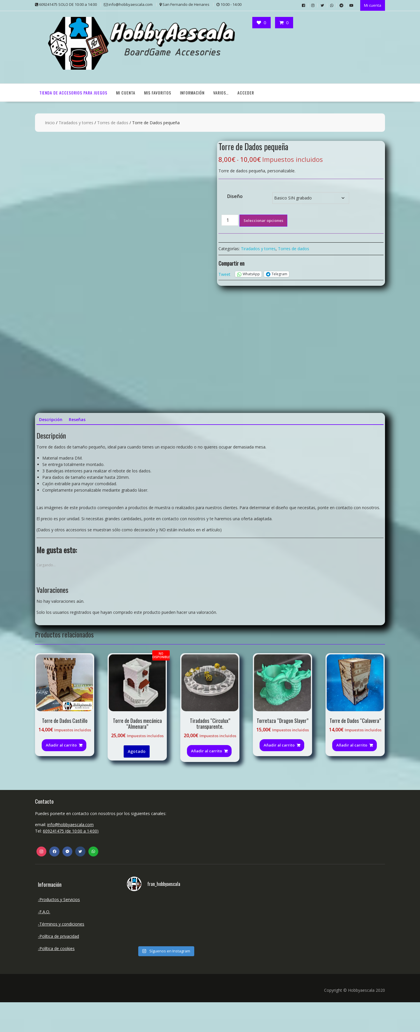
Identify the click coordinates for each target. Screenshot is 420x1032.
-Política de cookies (56, 978)
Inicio (50, 122)
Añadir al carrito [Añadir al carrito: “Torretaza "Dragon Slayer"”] (279, 774)
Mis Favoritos (157, 92)
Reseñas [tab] (77, 449)
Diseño (235, 195)
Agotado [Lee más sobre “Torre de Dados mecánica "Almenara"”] (137, 781)
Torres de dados (112, 122)
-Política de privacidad (58, 966)
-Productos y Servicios (59, 929)
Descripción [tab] (50, 449)
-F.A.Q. (44, 941)
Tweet (224, 273)
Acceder (245, 92)
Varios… (221, 92)
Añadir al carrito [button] (61, 774)
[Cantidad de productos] (229, 219)
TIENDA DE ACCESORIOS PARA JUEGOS (73, 92)
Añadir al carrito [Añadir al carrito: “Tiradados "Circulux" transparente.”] (206, 780)
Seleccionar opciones (263, 219)
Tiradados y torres (76, 122)
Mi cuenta (372, 5)
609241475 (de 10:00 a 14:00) (71, 860)
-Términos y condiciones (61, 953)
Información (192, 92)
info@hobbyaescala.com (70, 854)
